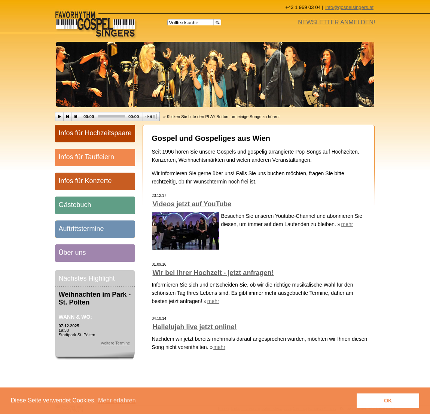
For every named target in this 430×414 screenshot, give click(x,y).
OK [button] (388, 401)
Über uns (72, 252)
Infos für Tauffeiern (86, 157)
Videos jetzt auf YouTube (192, 204)
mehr (347, 224)
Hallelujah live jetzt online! (195, 327)
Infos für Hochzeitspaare (95, 133)
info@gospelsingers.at (349, 7)
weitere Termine (115, 343)
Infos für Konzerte (85, 181)
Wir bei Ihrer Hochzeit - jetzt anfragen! (213, 272)
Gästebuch (75, 204)
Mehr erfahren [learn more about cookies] (117, 400)
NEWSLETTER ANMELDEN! (336, 22)
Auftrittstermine (81, 228)
